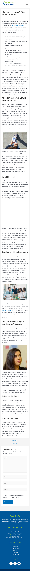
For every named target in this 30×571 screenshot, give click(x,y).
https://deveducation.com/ (8, 310)
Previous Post (15, 440)
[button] (26, 4)
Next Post (15, 443)
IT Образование (15, 17)
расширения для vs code (17, 25)
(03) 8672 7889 (16, 534)
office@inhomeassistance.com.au (15, 537)
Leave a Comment (6, 17)
